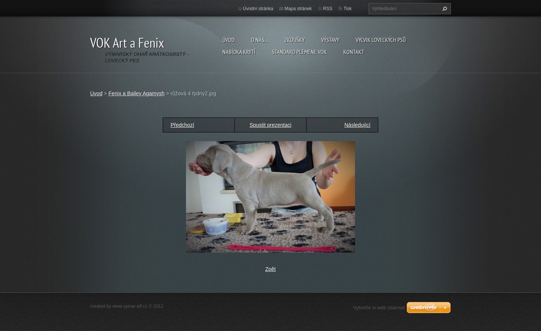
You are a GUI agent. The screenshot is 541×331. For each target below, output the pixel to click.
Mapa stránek (298, 8)
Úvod (228, 40)
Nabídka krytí (238, 52)
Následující (357, 125)
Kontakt (353, 52)
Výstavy (330, 40)
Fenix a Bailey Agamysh (137, 93)
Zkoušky (294, 40)
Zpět (270, 269)
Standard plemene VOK (299, 52)
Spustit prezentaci (270, 125)
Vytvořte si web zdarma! (379, 307)
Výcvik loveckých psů (381, 40)
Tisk (347, 8)
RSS (327, 8)
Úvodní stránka (258, 8)
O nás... (259, 40)
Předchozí (182, 125)
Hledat (443, 8)
